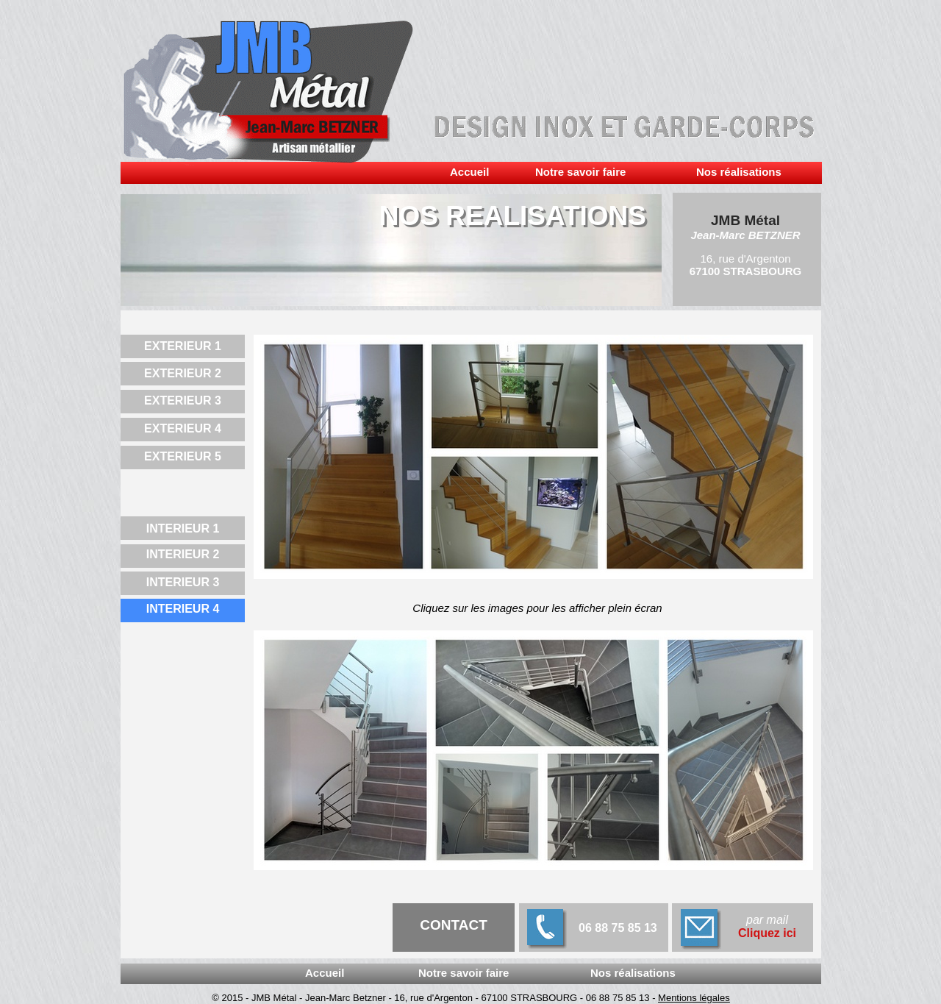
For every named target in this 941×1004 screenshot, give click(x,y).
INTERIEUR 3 (183, 582)
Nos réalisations (738, 171)
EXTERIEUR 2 (182, 373)
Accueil (469, 171)
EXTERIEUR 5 (182, 456)
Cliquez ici (767, 933)
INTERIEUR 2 (183, 554)
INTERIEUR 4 (183, 608)
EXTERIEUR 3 (182, 400)
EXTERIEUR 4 (182, 428)
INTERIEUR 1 (183, 528)
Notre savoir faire (580, 171)
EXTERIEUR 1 (182, 346)
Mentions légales (694, 997)
